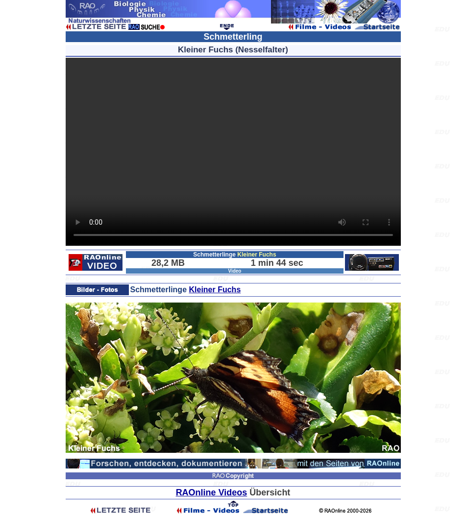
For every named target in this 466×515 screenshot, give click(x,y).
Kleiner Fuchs (215, 289)
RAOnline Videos (211, 492)
